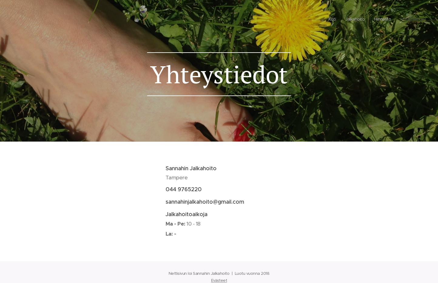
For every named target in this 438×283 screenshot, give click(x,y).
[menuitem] (398, 19)
